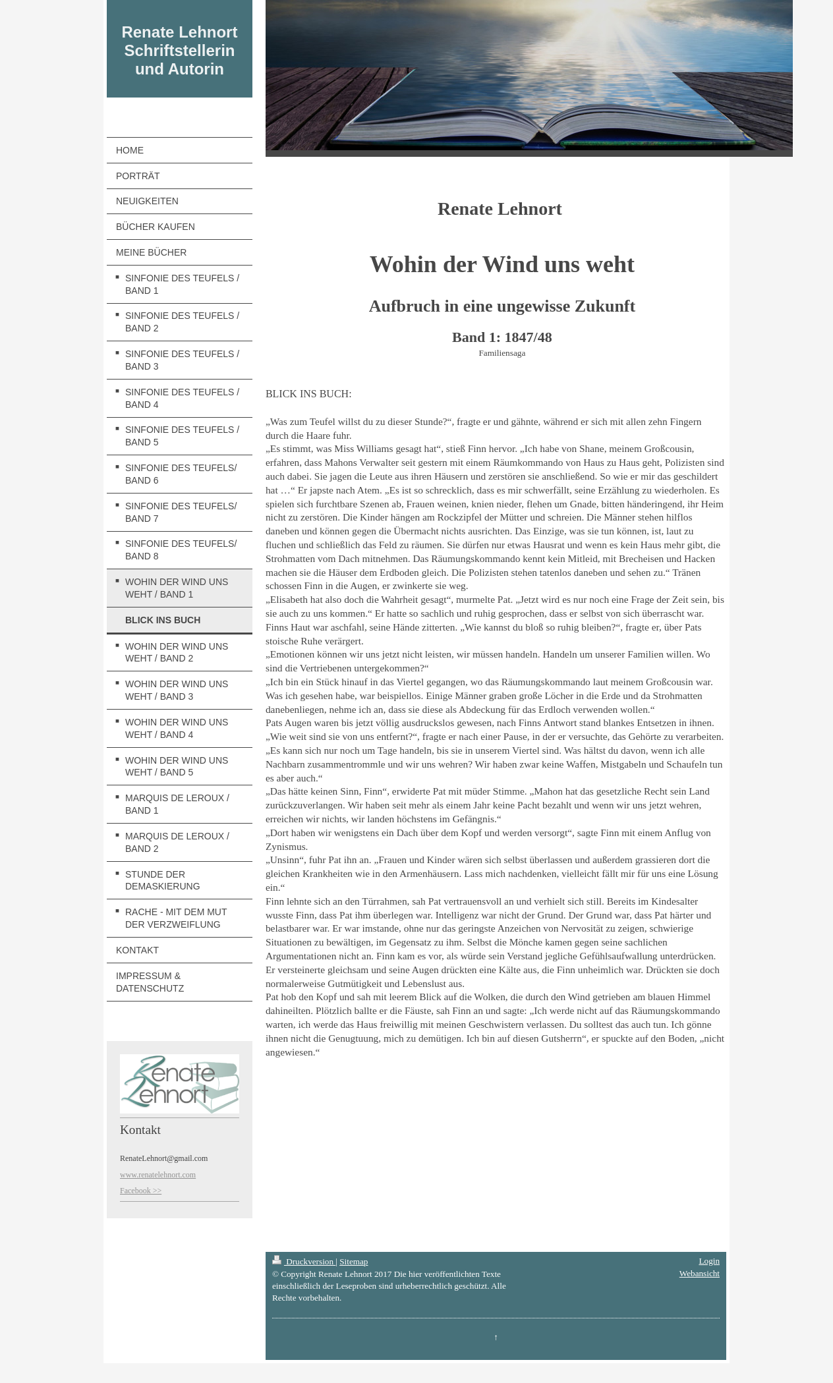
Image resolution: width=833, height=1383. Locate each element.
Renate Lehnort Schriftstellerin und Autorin (179, 50)
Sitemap (353, 1261)
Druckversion (303, 1261)
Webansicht (699, 1273)
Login (709, 1261)
